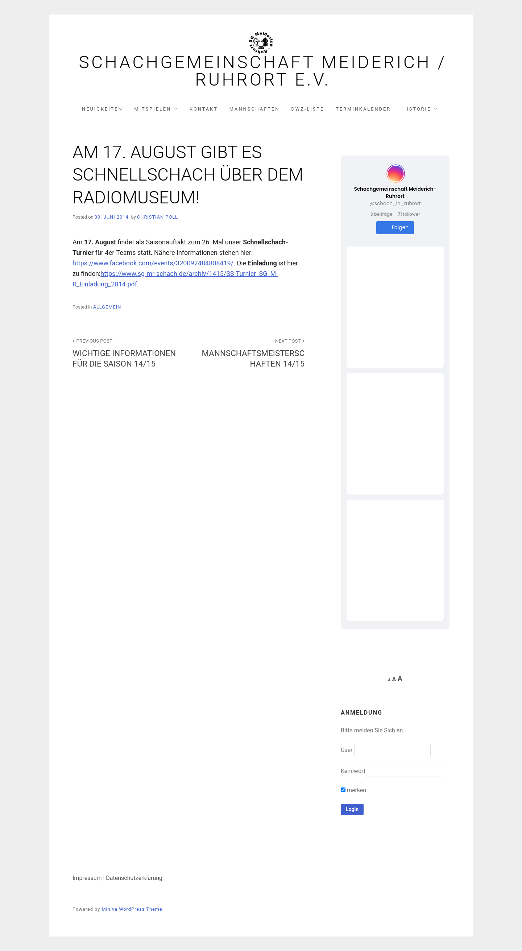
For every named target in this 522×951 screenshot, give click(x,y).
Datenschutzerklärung (134, 877)
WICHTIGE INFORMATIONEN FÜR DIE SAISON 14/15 (126, 352)
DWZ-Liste (307, 109)
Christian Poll (157, 217)
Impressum (87, 877)
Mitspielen (152, 109)
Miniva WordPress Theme (132, 909)
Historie (416, 109)
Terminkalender (363, 109)
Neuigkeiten (102, 109)
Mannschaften (254, 109)
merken (353, 790)
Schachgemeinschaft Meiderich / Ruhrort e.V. (263, 71)
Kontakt (204, 109)
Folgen (395, 227)
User (347, 750)
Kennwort (353, 771)
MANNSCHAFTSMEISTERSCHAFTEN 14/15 (250, 352)
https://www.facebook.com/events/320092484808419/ (152, 263)
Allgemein (107, 307)
